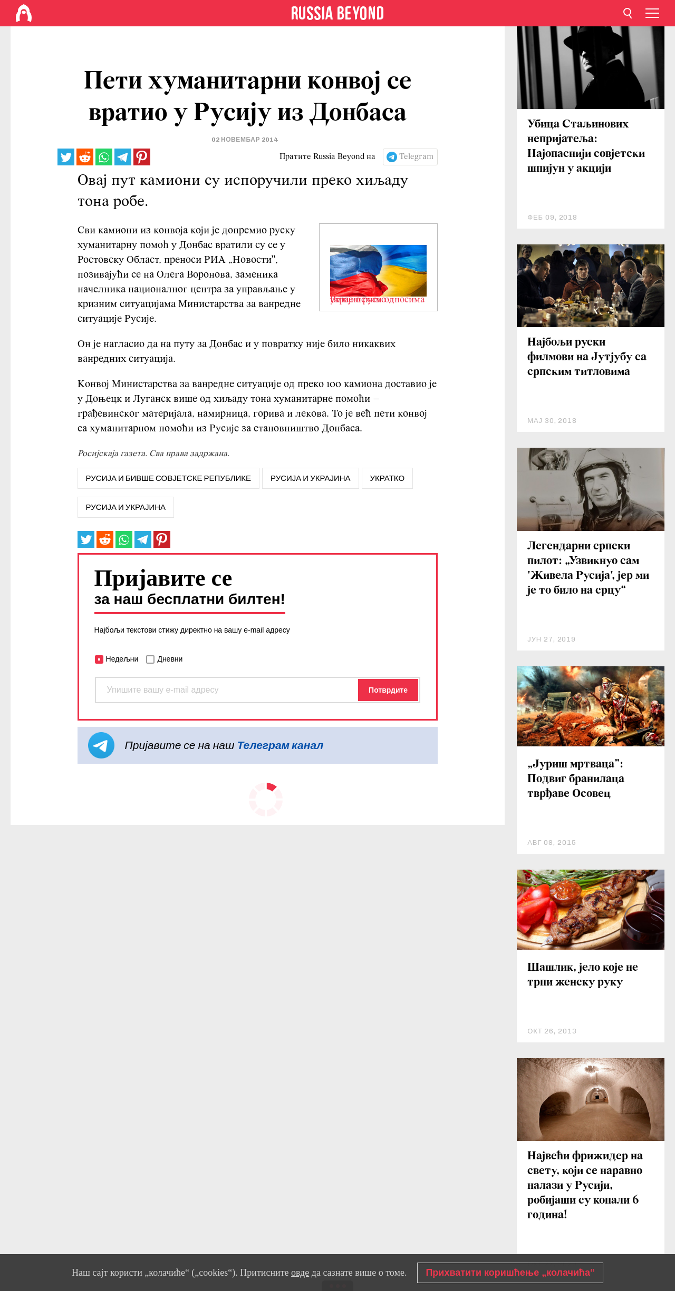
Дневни (169, 659)
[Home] (24, 13)
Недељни (122, 659)
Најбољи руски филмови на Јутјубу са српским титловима (587, 357)
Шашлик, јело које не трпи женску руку (582, 975)
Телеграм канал (280, 745)
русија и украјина (311, 478)
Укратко (387, 478)
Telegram (416, 157)
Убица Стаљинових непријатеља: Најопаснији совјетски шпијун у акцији (586, 147)
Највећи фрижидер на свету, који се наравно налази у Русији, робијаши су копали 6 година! (585, 1185)
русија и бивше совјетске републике (168, 478)
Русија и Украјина (126, 507)
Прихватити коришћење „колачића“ (510, 1272)
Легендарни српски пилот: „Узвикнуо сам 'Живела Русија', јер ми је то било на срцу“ (588, 568)
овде (300, 1272)
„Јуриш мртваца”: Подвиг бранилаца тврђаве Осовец (575, 779)
